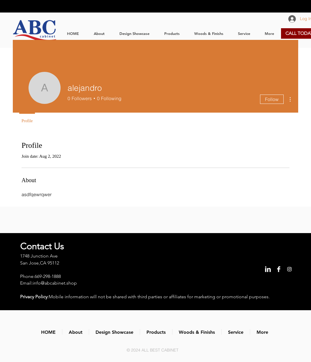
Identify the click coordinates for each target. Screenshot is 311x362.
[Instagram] (289, 269)
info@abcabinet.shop (55, 283)
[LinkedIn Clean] (268, 269)
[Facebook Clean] (279, 269)
